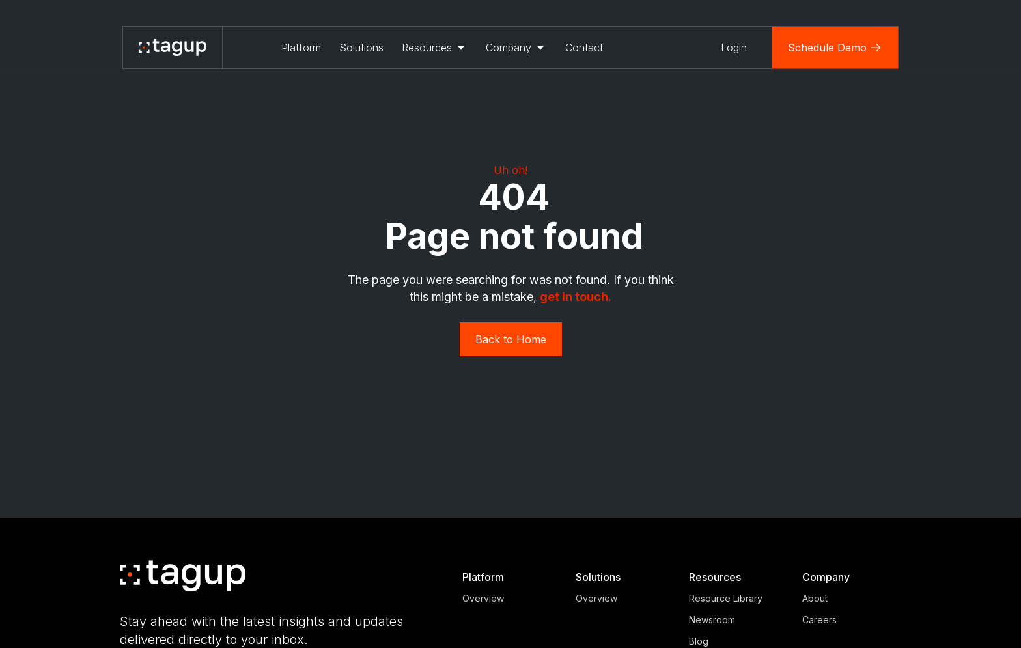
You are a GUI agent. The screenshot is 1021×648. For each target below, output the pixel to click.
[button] (435, 47)
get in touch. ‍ (575, 296)
